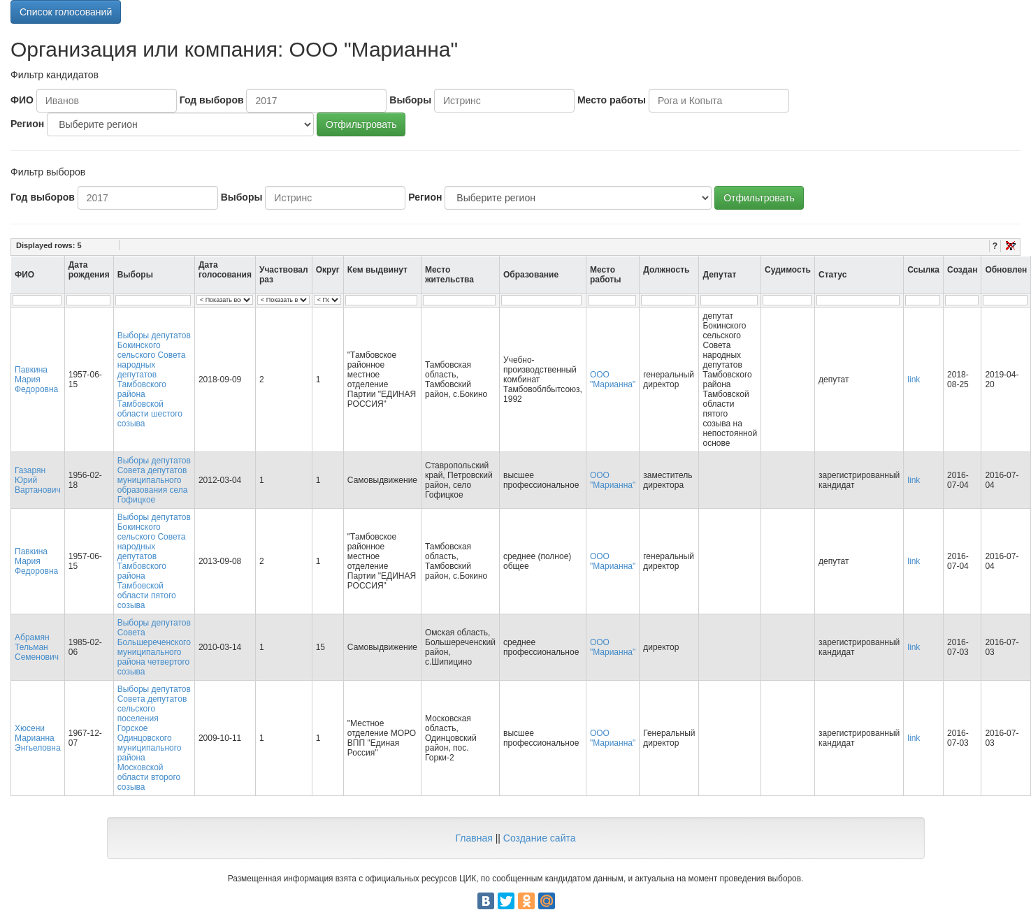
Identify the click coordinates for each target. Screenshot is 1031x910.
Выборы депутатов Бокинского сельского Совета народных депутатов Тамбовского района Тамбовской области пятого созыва (154, 561)
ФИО (22, 100)
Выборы (410, 100)
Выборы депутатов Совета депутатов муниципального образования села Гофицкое (154, 480)
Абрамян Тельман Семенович (37, 647)
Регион (27, 123)
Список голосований (66, 11)
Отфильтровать (361, 124)
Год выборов (212, 100)
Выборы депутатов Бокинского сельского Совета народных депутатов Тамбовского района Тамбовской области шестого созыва (154, 379)
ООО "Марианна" (612, 379)
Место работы (611, 100)
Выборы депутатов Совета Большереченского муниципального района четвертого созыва (154, 647)
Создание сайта (539, 838)
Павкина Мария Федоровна (36, 379)
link (913, 379)
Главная (473, 838)
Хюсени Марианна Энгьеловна (38, 738)
